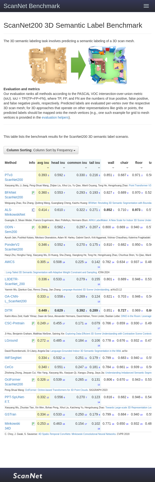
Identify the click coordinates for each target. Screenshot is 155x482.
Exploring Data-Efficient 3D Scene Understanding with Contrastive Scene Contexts (108, 333)
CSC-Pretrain (14, 323)
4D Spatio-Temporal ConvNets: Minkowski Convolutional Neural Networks (77, 434)
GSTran (10, 414)
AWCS (9, 262)
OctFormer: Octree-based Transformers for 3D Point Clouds (56, 390)
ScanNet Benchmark (32, 5)
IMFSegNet (13, 358)
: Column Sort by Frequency (41, 150)
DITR (9, 310)
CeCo (9, 367)
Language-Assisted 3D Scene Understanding (85, 289)
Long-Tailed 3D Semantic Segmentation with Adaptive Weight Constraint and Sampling (51, 272)
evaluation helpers (55, 117)
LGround (11, 340)
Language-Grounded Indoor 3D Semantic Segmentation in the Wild (86, 351)
